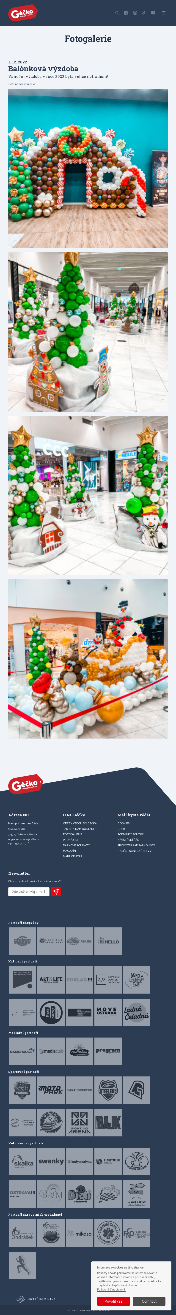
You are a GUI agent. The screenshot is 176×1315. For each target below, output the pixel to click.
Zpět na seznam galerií (22, 84)
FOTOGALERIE (72, 834)
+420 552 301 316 (18, 843)
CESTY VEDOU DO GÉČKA (80, 823)
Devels (107, 1311)
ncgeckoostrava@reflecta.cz (25, 839)
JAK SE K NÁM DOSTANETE (81, 829)
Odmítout (149, 1301)
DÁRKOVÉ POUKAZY (76, 845)
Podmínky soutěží (131, 834)
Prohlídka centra (35, 1299)
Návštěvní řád (128, 840)
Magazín (69, 851)
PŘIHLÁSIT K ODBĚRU (56, 891)
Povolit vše (113, 1301)
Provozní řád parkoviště (136, 845)
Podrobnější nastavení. (111, 1289)
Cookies (123, 823)
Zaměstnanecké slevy (134, 851)
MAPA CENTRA (72, 856)
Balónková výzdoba (43, 68)
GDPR (121, 829)
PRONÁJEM (70, 840)
